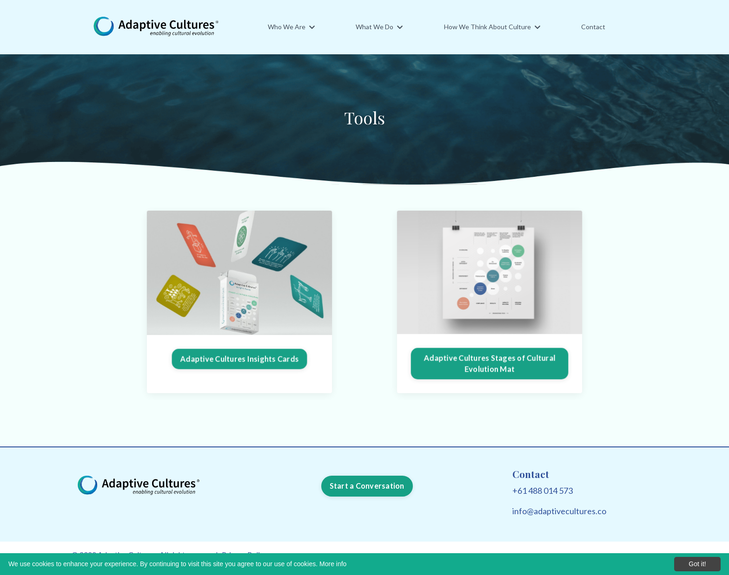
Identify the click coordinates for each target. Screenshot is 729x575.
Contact (593, 27)
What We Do (379, 27)
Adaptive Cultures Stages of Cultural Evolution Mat (489, 363)
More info (332, 564)
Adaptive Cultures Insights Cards (239, 358)
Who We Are (291, 27)
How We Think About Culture (492, 27)
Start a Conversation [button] (367, 485)
